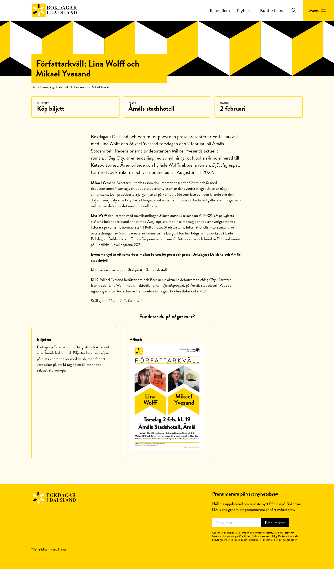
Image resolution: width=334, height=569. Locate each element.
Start (34, 87)
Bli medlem (219, 10)
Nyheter (245, 10)
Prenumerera (275, 523)
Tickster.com (64, 347)
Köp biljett (50, 108)
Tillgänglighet (39, 549)
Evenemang (47, 87)
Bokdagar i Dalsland (54, 10)
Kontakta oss (272, 10)
